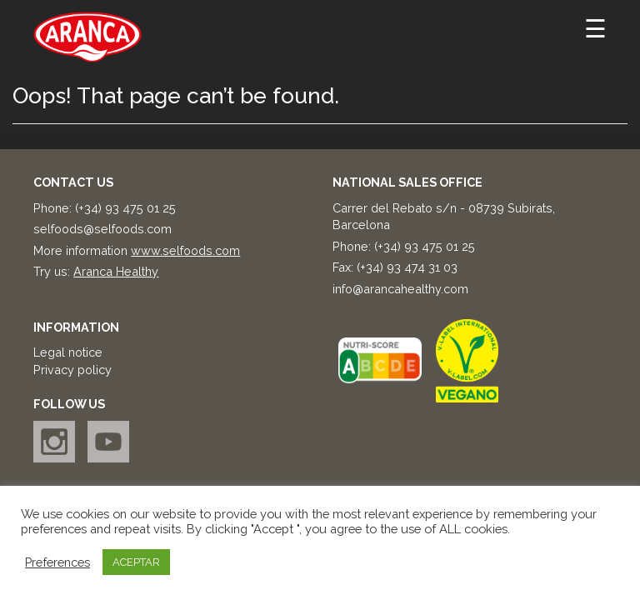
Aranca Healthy (115, 271)
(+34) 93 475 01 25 (125, 208)
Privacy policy (72, 369)
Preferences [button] (57, 562)
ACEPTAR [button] (136, 562)
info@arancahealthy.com (400, 289)
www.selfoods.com (185, 250)
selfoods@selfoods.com (102, 229)
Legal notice (67, 352)
